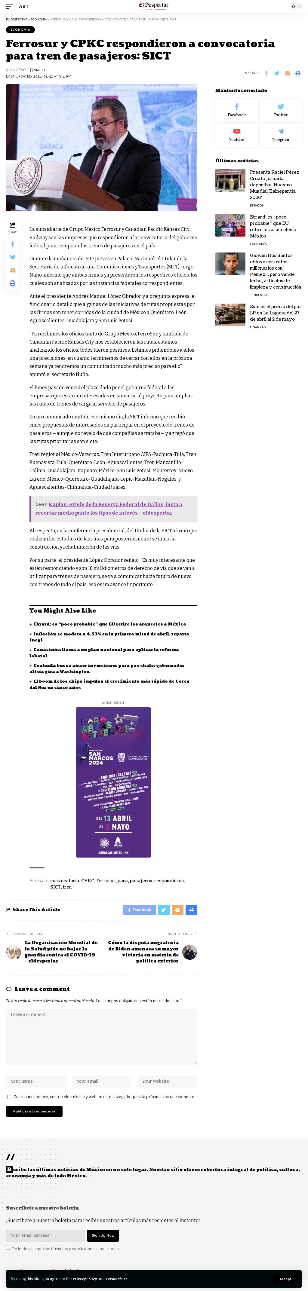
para (123, 881)
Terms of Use (123, 1279)
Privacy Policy (87, 1279)
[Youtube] (236, 135)
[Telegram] (281, 135)
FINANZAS (258, 327)
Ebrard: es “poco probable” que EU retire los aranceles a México (114, 624)
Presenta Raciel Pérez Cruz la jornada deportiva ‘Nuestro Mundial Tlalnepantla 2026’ (274, 185)
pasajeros (141, 881)
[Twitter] (281, 110)
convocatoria (64, 881)
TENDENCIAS (259, 295)
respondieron (169, 881)
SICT (55, 887)
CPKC (87, 881)
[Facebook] (236, 110)
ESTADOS (256, 205)
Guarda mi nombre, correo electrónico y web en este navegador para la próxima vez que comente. (104, 1104)
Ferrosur (106, 881)
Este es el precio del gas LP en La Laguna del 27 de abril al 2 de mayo (276, 313)
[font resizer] (23, 6)
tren (67, 887)
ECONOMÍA (20, 29)
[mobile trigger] (11, 6)
